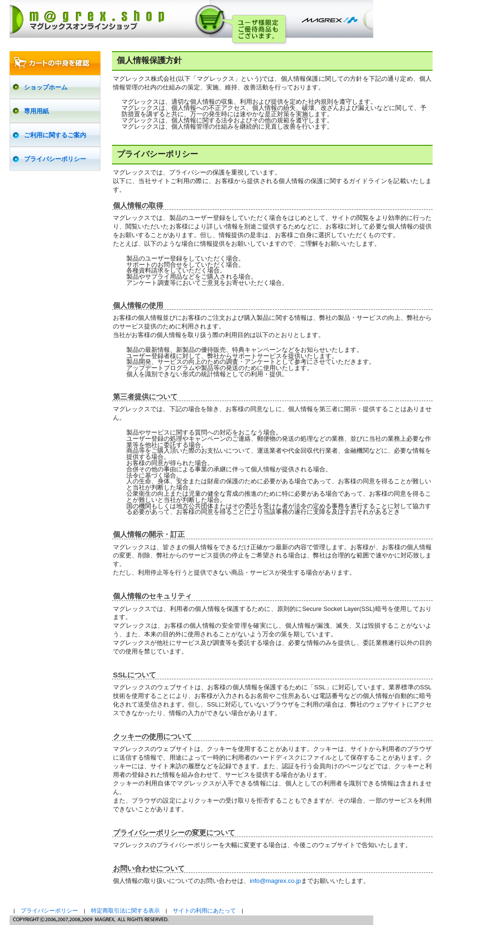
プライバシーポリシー (49, 911)
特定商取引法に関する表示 (125, 911)
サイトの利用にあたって (204, 911)
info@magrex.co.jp (275, 880)
